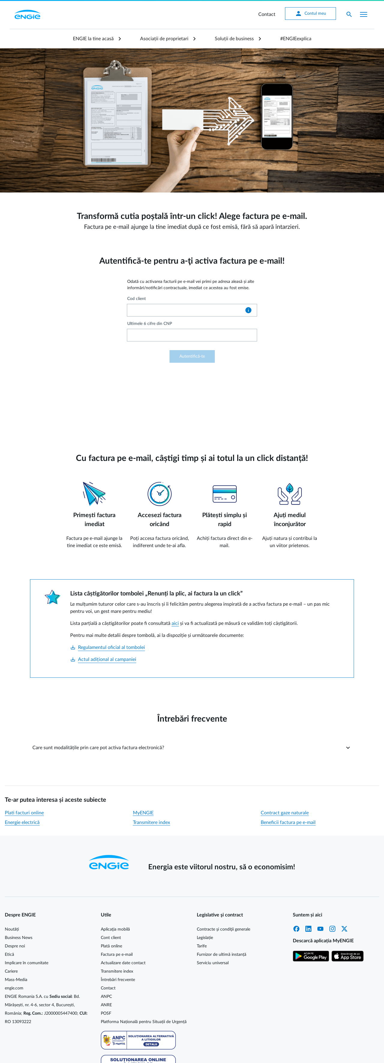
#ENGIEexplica (295, 38)
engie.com (14, 988)
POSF (106, 1013)
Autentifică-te (192, 356)
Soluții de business (234, 38)
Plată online (111, 946)
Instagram (332, 928)
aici (175, 623)
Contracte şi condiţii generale (223, 929)
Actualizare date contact (123, 963)
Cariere (11, 971)
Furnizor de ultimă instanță (221, 954)
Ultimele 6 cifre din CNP (149, 324)
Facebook (296, 928)
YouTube (320, 928)
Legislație (205, 938)
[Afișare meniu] (364, 14)
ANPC (106, 997)
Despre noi (15, 946)
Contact (266, 14)
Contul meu (310, 13)
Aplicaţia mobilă (115, 929)
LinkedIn (308, 928)
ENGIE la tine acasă (93, 38)
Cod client (136, 299)
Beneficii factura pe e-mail (288, 822)
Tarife (202, 946)
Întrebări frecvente (118, 980)
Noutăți (12, 929)
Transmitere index (151, 822)
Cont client (111, 938)
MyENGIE (143, 812)
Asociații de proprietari (164, 38)
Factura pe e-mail (117, 954)
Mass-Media (16, 980)
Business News (18, 938)
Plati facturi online (24, 812)
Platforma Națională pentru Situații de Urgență (144, 1022)
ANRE (106, 1005)
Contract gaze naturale (285, 812)
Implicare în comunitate (26, 963)
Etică (9, 954)
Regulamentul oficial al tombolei (107, 647)
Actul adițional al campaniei (103, 659)
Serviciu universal (213, 963)
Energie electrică (22, 822)
